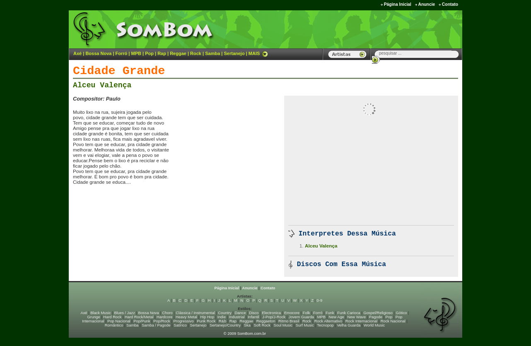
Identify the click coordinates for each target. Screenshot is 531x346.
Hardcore (164, 317)
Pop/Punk (141, 321)
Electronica (271, 313)
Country (225, 313)
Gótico (401, 313)
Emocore (291, 313)
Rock (195, 53)
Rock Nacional (393, 321)
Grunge (93, 317)
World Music (374, 325)
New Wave (356, 317)
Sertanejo (234, 53)
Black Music (100, 313)
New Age (336, 317)
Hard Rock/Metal (139, 317)
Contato (450, 4)
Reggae (178, 53)
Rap (161, 53)
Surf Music (305, 325)
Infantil (253, 317)
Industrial (237, 317)
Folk (306, 313)
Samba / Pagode (156, 325)
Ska (247, 325)
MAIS (258, 53)
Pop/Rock (161, 321)
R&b (222, 321)
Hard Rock (112, 317)
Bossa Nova (98, 53)
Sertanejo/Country (225, 325)
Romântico (114, 325)
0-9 (319, 300)
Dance (240, 313)
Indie (221, 317)
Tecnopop (325, 325)
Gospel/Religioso (378, 313)
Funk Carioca (348, 313)
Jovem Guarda (301, 317)
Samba (212, 53)
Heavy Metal (186, 317)
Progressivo (183, 321)
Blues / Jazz (124, 313)
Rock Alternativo (328, 321)
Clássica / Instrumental (195, 313)
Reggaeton (265, 321)
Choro (167, 313)
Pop (149, 53)
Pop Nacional (118, 321)
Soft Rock (262, 325)
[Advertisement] (359, 29)
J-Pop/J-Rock (273, 317)
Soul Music (283, 325)
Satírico (180, 325)
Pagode (375, 317)
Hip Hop (207, 317)
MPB (136, 53)
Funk (330, 313)
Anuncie (426, 4)
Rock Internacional (361, 321)
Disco (253, 313)
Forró (122, 53)
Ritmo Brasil (288, 321)
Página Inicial (397, 4)
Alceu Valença (102, 85)
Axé (77, 53)
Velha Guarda (348, 325)
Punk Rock (206, 321)
